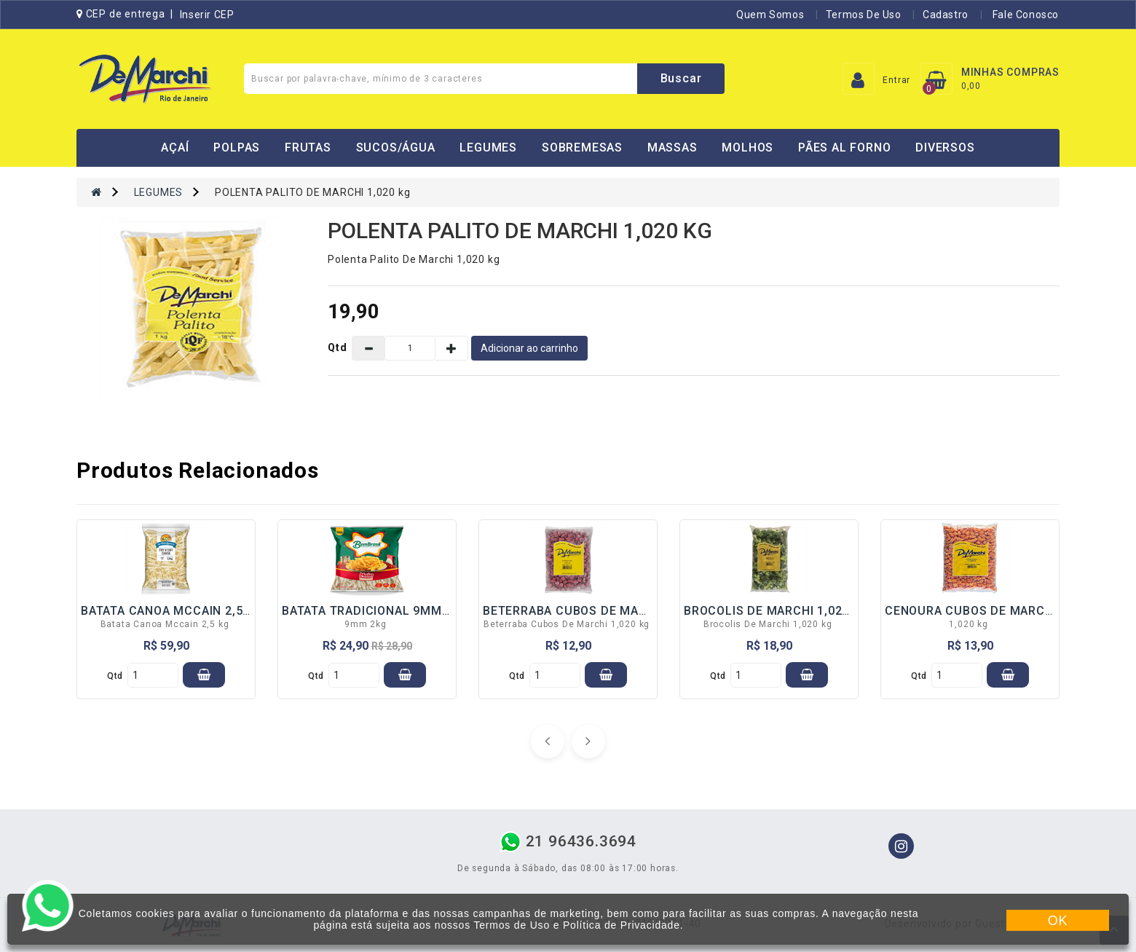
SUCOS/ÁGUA (395, 147)
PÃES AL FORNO (844, 147)
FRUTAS (308, 147)
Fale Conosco (1024, 14)
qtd (115, 676)
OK (1058, 920)
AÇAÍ (175, 147)
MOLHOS (747, 147)
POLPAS (236, 147)
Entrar (896, 80)
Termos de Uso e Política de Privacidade (576, 925)
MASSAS (672, 147)
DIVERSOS (944, 147)
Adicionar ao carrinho (529, 348)
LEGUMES (488, 147)
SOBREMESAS (582, 147)
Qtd (337, 347)
